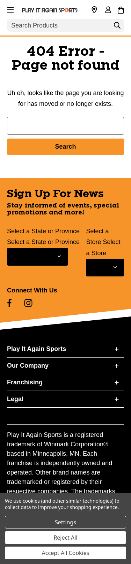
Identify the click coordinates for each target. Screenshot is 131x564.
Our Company (28, 365)
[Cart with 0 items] (120, 9)
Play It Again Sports (36, 348)
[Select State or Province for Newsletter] (37, 257)
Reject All (65, 537)
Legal (15, 398)
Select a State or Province (43, 231)
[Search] (117, 27)
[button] (10, 8)
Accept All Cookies (65, 553)
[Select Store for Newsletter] (105, 267)
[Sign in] (108, 10)
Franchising (25, 382)
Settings (65, 522)
